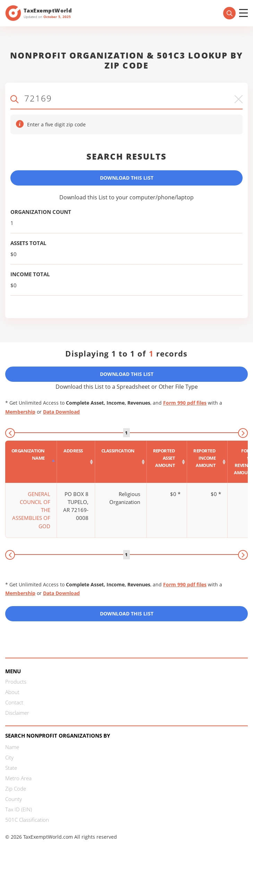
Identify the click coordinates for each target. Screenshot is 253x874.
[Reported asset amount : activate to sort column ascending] (167, 462)
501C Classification (27, 819)
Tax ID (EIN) (18, 809)
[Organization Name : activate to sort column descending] (31, 462)
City (9, 757)
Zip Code (15, 788)
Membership (20, 411)
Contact (14, 702)
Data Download (61, 411)
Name (12, 747)
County (13, 798)
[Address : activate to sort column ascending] (76, 462)
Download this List (126, 613)
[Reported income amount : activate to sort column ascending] (207, 462)
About (12, 691)
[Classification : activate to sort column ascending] (121, 462)
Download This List (126, 177)
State (11, 767)
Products (15, 681)
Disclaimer (17, 712)
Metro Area (18, 778)
